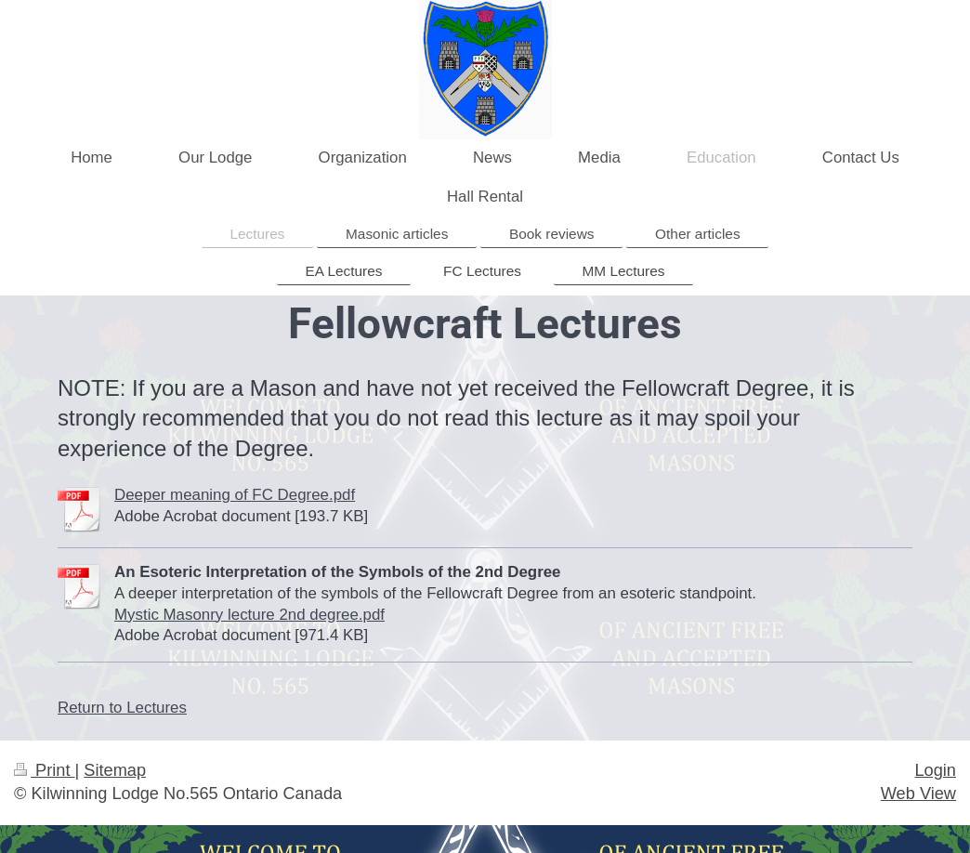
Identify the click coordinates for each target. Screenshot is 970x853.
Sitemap (115, 770)
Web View (918, 793)
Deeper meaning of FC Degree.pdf (234, 495)
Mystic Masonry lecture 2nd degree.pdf (249, 614)
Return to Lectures (122, 707)
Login (935, 770)
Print (44, 770)
